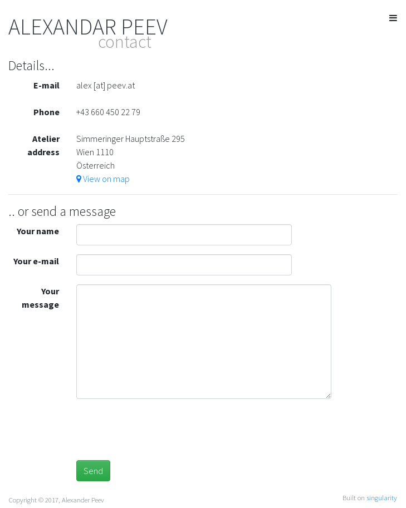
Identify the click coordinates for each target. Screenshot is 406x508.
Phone (46, 111)
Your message (40, 297)
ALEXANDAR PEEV (88, 27)
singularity (381, 497)
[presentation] (161, 429)
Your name (38, 230)
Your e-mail (36, 261)
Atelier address (43, 145)
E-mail (46, 85)
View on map (103, 178)
